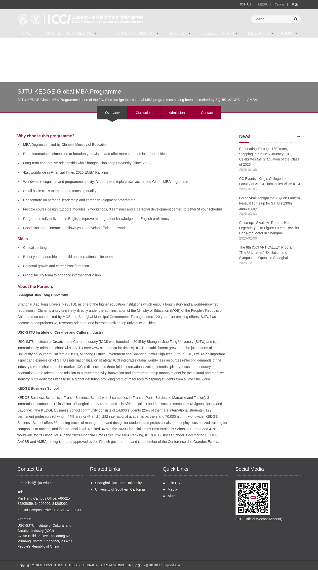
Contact (207, 113)
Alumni (173, 496)
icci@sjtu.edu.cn (40, 483)
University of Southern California (120, 489)
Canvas (280, 4)
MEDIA (263, 4)
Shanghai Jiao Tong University (118, 483)
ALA (177, 565)
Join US (174, 483)
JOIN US (245, 4)
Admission (177, 113)
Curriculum (144, 113)
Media (172, 489)
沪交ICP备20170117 (148, 565)
